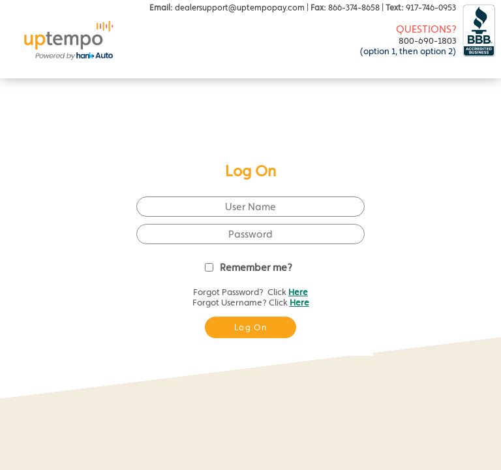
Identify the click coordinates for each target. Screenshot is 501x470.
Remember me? (256, 267)
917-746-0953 (431, 7)
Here (298, 292)
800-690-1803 (428, 40)
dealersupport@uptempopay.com (240, 7)
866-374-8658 (354, 7)
